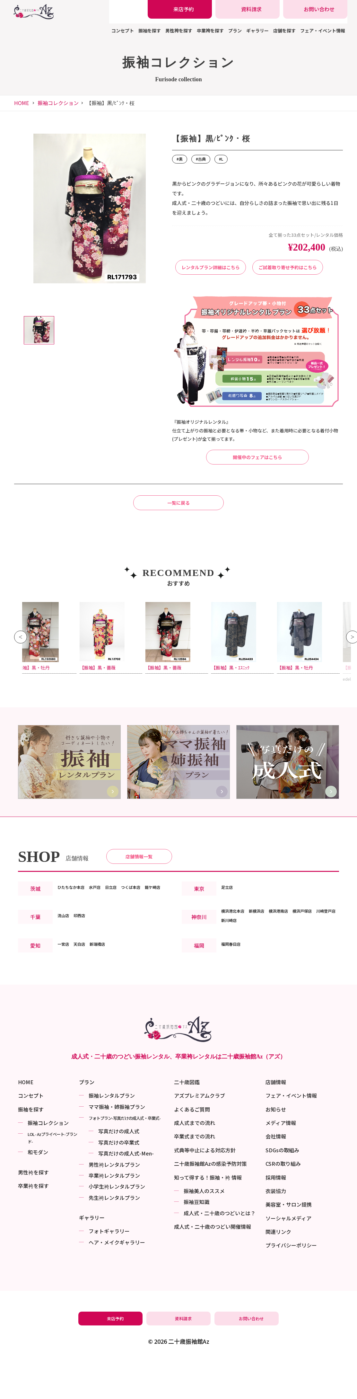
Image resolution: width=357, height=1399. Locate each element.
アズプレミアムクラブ (199, 1133)
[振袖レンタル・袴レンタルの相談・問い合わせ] (315, 9)
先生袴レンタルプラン (114, 1235)
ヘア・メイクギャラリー (117, 1280)
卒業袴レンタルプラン (114, 1213)
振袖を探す (149, 30)
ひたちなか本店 (75, 931)
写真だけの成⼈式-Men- (126, 1191)
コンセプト (122, 30)
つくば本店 (150, 931)
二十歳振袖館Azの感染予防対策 (210, 1201)
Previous (20, 670)
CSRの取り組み (283, 1201)
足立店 (229, 936)
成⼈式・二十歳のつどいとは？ (220, 1250)
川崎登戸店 (234, 974)
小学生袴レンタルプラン (117, 1224)
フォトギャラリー (109, 1269)
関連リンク (278, 1269)
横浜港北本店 (236, 964)
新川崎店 (261, 974)
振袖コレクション (58, 103)
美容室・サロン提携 (289, 1242)
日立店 (125, 931)
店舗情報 (276, 1120)
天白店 (85, 997)
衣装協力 (276, 1229)
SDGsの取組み (282, 1188)
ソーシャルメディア (288, 1256)
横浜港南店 (294, 964)
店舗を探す (284, 30)
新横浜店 (267, 964)
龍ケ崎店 (67, 940)
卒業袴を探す (210, 30)
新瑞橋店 (107, 997)
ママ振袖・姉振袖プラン (117, 1144)
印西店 (85, 969)
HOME (21, 103)
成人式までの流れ (194, 1160)
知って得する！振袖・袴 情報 (208, 1215)
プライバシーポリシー (291, 1283)
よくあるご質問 (192, 1147)
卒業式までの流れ (194, 1174)
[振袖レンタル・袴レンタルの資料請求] (247, 9)
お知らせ (276, 1147)
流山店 (65, 969)
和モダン (38, 1190)
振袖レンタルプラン (112, 1133)
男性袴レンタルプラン (114, 1202)
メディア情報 (281, 1160)
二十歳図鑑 (187, 1120)
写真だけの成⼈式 (118, 1169)
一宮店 (65, 997)
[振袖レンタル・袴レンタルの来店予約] (180, 9)
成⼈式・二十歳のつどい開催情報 (212, 1264)
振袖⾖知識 (196, 1240)
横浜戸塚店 (324, 964)
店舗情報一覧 (139, 898)
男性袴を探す (178, 30)
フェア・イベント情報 (322, 30)
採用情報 (276, 1215)
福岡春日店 (234, 997)
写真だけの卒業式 (118, 1180)
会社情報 (276, 1174)
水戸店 (105, 931)
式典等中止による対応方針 (205, 1188)
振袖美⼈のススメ (204, 1229)
